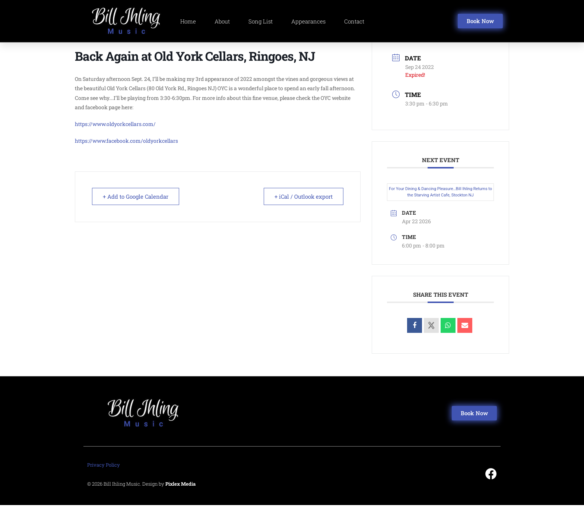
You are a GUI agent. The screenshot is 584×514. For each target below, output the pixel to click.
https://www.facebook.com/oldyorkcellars (126, 149)
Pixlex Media (180, 492)
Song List (260, 21)
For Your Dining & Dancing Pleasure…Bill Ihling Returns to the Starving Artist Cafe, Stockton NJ (440, 200)
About (222, 21)
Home (188, 21)
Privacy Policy (103, 473)
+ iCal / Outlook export (303, 205)
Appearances (308, 21)
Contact (354, 21)
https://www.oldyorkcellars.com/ (115, 132)
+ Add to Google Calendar (135, 205)
